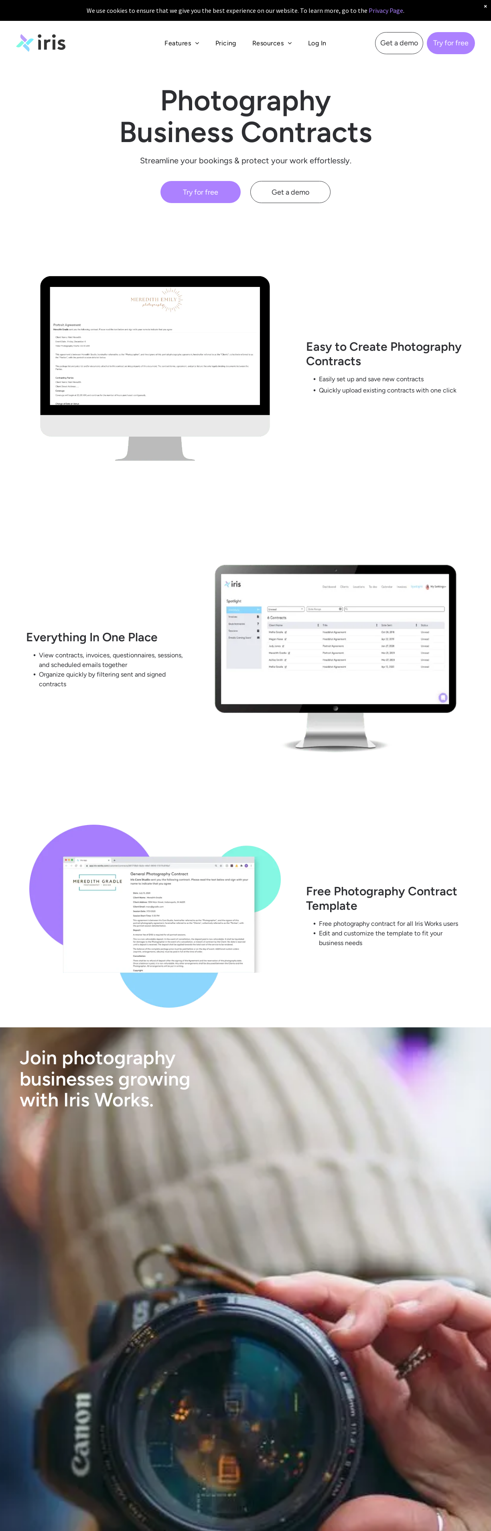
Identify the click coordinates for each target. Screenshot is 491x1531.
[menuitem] (181, 43)
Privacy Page (386, 10)
